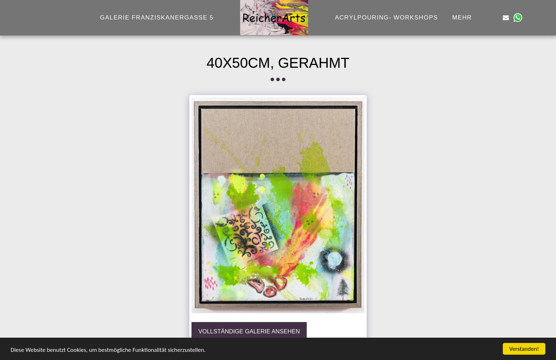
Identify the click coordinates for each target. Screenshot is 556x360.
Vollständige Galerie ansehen (249, 331)
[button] (494, 18)
